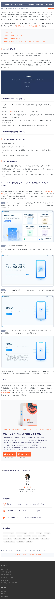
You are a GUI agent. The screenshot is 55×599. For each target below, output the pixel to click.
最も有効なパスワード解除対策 (9, 583)
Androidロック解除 (33, 538)
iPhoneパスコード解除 (20, 538)
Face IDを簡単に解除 (38, 437)
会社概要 (3, 591)
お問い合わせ (4, 596)
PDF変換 (39, 533)
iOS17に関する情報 (6, 572)
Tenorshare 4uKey (6, 392)
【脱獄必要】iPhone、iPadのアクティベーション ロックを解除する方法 (26, 511)
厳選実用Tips (4, 569)
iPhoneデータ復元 (9, 533)
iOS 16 (19, 535)
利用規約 (3, 593)
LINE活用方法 (4, 580)
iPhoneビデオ (45, 538)
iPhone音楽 (20, 541)
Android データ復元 (21, 533)
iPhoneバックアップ (9, 541)
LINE (35, 535)
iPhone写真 (42, 535)
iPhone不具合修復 (6, 574)
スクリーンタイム (8, 440)
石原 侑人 (6, 8)
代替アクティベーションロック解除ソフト (28, 26)
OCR (6, 535)
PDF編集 (47, 533)
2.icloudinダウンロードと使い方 (13, 35)
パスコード (17, 440)
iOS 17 (31, 533)
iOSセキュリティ (25, 8)
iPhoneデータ (8, 538)
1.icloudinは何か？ (9, 32)
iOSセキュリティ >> (12, 550)
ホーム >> (4, 550)
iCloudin (11, 111)
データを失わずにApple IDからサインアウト (15, 445)
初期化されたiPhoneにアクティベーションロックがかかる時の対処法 (25, 504)
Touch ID (30, 437)
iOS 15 (12, 535)
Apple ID (23, 440)
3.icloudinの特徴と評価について (13, 38)
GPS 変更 (27, 535)
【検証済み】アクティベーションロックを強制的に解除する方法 (24, 517)
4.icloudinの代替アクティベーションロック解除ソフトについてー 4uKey (25, 41)
